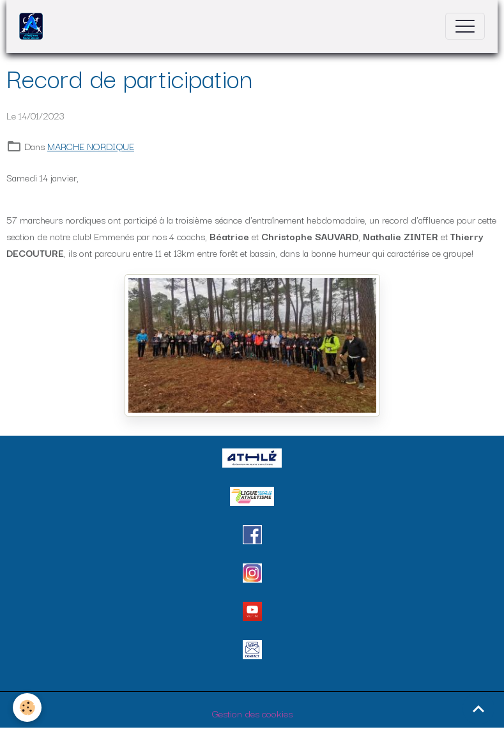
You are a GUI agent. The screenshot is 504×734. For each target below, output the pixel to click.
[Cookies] (27, 707)
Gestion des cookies (252, 713)
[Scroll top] (478, 708)
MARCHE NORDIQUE (90, 145)
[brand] (34, 26)
